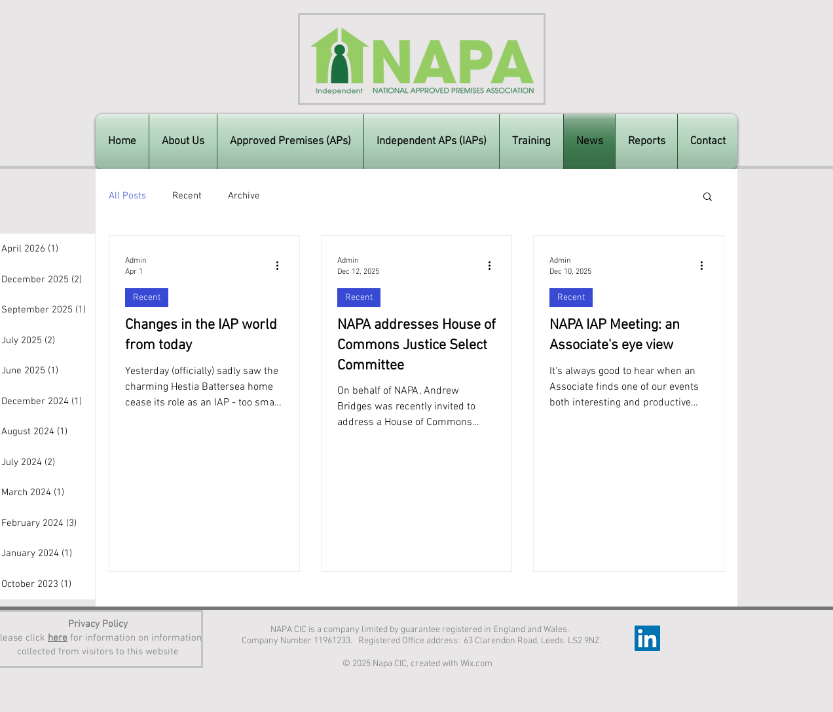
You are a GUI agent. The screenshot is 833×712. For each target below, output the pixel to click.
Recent (187, 196)
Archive (244, 196)
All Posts (127, 196)
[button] (707, 197)
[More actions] (281, 265)
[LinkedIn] (647, 638)
